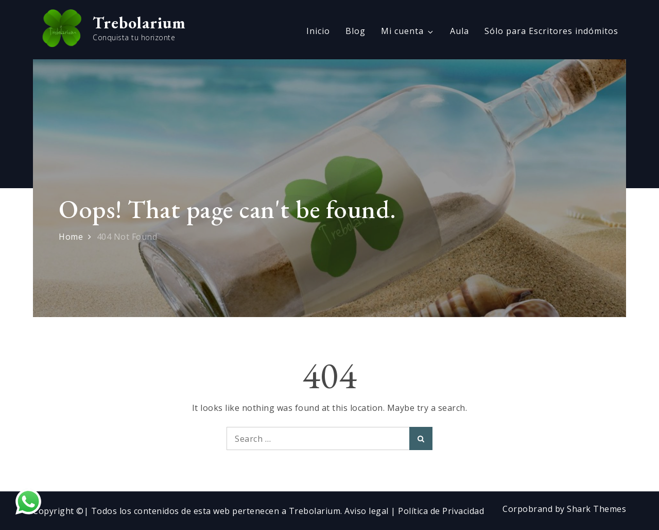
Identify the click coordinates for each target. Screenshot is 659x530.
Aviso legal (367, 511)
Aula (459, 31)
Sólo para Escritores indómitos (551, 31)
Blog (355, 31)
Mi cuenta (408, 31)
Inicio (318, 31)
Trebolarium (139, 23)
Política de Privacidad (441, 511)
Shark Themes (596, 509)
